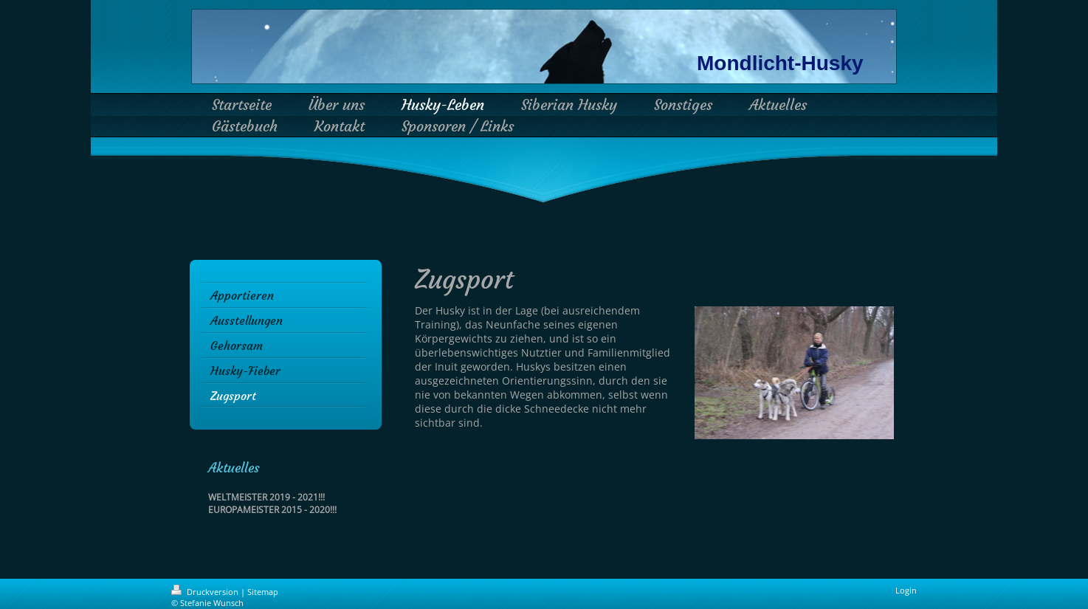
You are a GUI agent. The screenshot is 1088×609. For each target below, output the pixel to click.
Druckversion (206, 591)
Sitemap (262, 591)
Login (906, 590)
